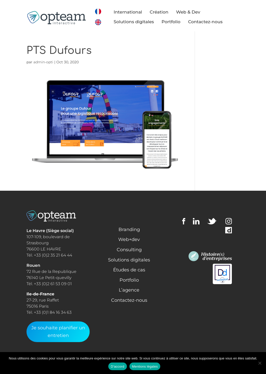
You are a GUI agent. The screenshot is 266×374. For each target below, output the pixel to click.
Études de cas (129, 270)
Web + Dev (215, 85)
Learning (213, 67)
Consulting (216, 50)
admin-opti (43, 62)
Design (211, 59)
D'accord (117, 366)
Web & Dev (191, 12)
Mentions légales (145, 366)
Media (210, 76)
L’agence (129, 290)
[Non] (259, 363)
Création (161, 12)
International (130, 12)
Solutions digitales (136, 21)
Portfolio (173, 21)
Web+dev (129, 239)
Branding (129, 229)
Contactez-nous (208, 21)
